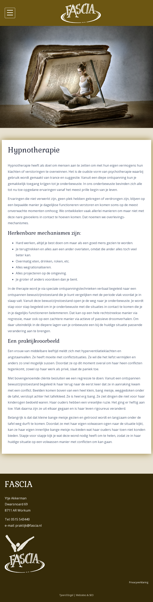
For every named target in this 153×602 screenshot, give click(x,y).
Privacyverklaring (138, 582)
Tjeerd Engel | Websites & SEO (76, 595)
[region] (76, 77)
